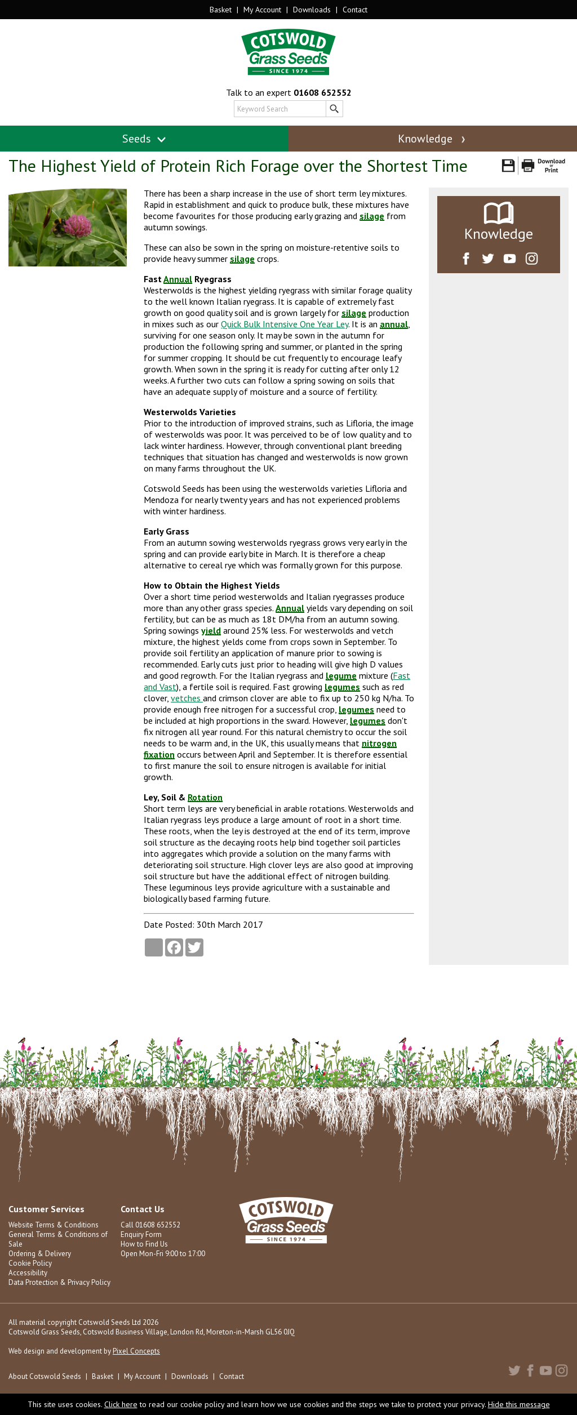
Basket (221, 10)
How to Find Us (144, 1244)
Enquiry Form (141, 1234)
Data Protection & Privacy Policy (59, 1282)
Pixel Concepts (136, 1351)
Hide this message (519, 1404)
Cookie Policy (30, 1263)
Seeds (144, 138)
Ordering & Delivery (39, 1253)
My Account (262, 10)
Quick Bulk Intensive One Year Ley (284, 324)
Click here (120, 1404)
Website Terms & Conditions (53, 1225)
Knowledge (433, 138)
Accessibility (27, 1273)
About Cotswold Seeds (44, 1376)
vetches (187, 698)
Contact (355, 10)
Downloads (312, 10)
